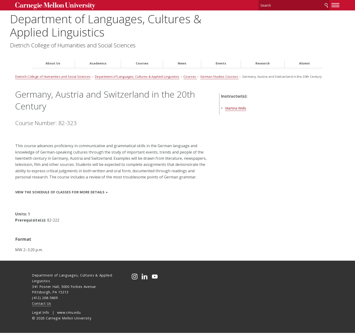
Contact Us (41, 306)
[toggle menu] (318, 4)
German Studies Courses (236, 68)
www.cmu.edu (69, 315)
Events (221, 55)
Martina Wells (251, 100)
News (182, 55)
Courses (142, 55)
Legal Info (40, 315)
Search (309, 4)
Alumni (304, 55)
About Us (53, 55)
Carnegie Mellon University (68, 5)
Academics (98, 55)
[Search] (277, 4)
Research (262, 55)
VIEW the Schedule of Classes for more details (76, 195)
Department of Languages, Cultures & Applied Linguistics (127, 24)
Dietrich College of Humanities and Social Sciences (95, 44)
